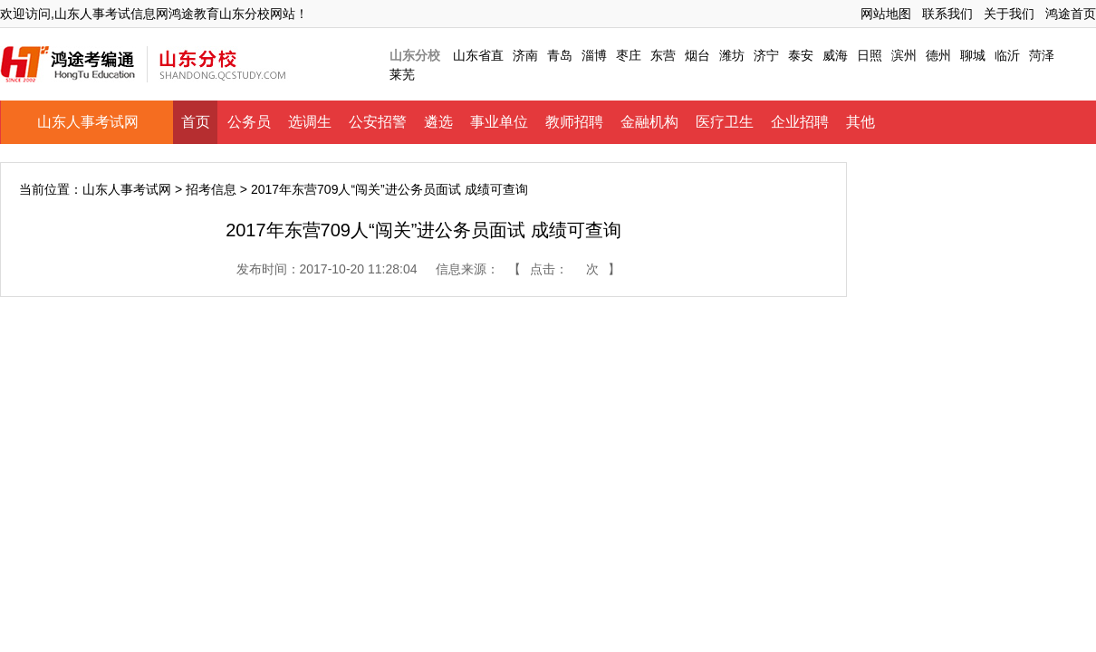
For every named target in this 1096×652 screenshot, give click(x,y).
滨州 (904, 55)
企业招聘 (800, 121)
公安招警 (378, 121)
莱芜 (402, 74)
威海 (835, 55)
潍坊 (732, 55)
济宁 (766, 55)
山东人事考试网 (88, 121)
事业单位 (499, 121)
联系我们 (947, 13)
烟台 (697, 55)
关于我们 (1009, 13)
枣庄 (628, 55)
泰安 (800, 55)
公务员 (249, 121)
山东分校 (414, 55)
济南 (525, 55)
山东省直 (478, 55)
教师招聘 (574, 121)
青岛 (559, 55)
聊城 (972, 55)
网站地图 (885, 13)
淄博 (594, 55)
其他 (860, 121)
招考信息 (211, 189)
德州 (938, 55)
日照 (869, 55)
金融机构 (649, 121)
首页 (195, 121)
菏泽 (1041, 55)
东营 (663, 55)
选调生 (310, 121)
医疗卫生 (725, 121)
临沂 (1007, 55)
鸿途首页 (1070, 13)
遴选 (438, 121)
